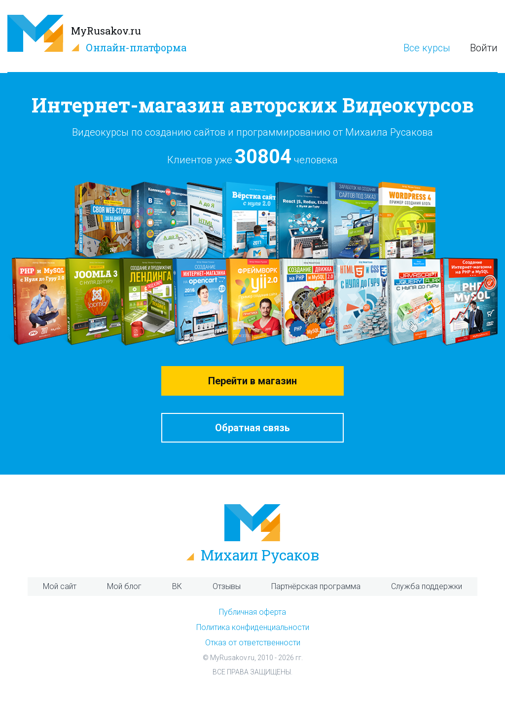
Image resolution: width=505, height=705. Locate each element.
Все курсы (426, 48)
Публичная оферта (252, 612)
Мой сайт (59, 586)
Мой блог (124, 586)
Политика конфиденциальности (252, 627)
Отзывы (227, 586)
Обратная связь (252, 428)
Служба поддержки (426, 586)
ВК (177, 586)
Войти (484, 48)
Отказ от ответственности (252, 642)
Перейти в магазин (252, 381)
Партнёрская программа (316, 586)
